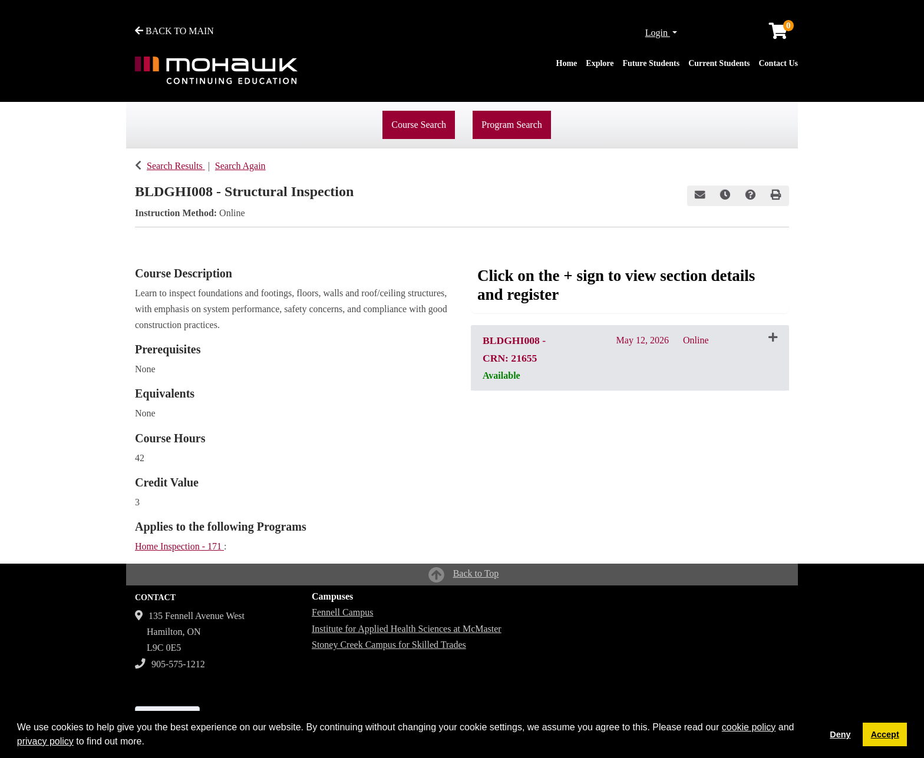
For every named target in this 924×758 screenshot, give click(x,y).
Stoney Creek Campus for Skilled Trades (389, 645)
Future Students (651, 63)
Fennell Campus (342, 612)
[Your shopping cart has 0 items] (779, 34)
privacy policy (45, 741)
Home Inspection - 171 (179, 546)
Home (567, 63)
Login (657, 33)
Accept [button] (885, 734)
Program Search (511, 125)
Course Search (418, 125)
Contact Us (778, 63)
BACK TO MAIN (174, 31)
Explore (599, 63)
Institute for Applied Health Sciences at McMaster (406, 629)
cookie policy (749, 727)
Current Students (719, 63)
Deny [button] (840, 734)
